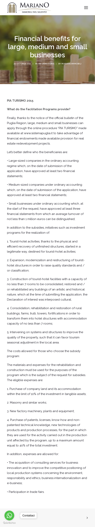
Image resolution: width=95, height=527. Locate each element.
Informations (46, 64)
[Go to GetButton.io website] (9, 523)
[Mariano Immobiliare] (29, 7)
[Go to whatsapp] (9, 515)
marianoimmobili (72, 64)
